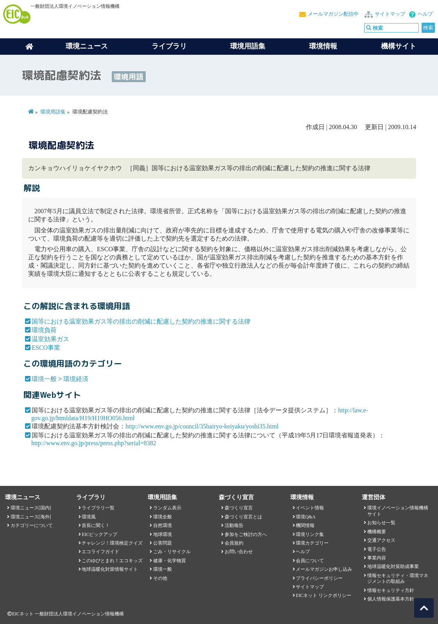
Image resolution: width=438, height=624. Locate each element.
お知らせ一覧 (381, 522)
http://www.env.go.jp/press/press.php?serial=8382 (93, 443)
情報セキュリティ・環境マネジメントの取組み (397, 578)
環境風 (89, 517)
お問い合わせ (239, 551)
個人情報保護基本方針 (390, 599)
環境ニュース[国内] (31, 508)
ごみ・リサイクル (172, 551)
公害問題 (162, 543)
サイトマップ (390, 14)
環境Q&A (305, 517)
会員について (310, 560)
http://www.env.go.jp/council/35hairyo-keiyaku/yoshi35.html (202, 426)
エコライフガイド (100, 551)
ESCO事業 (46, 347)
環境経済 (75, 379)
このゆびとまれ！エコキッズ (112, 560)
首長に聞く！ (96, 525)
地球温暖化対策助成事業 (393, 566)
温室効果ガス (50, 339)
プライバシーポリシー (319, 578)
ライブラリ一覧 (98, 508)
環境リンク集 (310, 534)
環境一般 (44, 379)
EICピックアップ (99, 534)
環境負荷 (44, 330)
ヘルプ (425, 14)
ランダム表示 (167, 508)
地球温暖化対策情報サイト (110, 569)
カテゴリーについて (32, 525)
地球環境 (162, 534)
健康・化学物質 (169, 560)
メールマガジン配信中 (333, 14)
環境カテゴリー (312, 543)
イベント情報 (310, 508)
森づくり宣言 (239, 508)
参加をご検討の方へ (246, 534)
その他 (160, 578)
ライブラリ (169, 46)
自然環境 (162, 525)
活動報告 (234, 525)
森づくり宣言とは (243, 517)
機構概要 (376, 531)
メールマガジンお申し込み (324, 569)
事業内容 (376, 558)
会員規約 (234, 543)
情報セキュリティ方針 (390, 590)
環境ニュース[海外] (31, 517)
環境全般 (162, 517)
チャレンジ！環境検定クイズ (112, 543)
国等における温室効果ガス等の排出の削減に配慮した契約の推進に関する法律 (141, 321)
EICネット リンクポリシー (323, 595)
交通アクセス (381, 540)
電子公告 (376, 549)
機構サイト (398, 46)
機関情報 (305, 525)
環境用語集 (247, 46)
